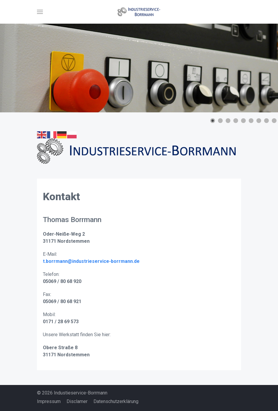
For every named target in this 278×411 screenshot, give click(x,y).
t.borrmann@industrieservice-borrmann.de (91, 261)
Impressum (49, 401)
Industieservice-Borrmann (80, 393)
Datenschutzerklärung (115, 401)
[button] (40, 12)
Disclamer (77, 401)
